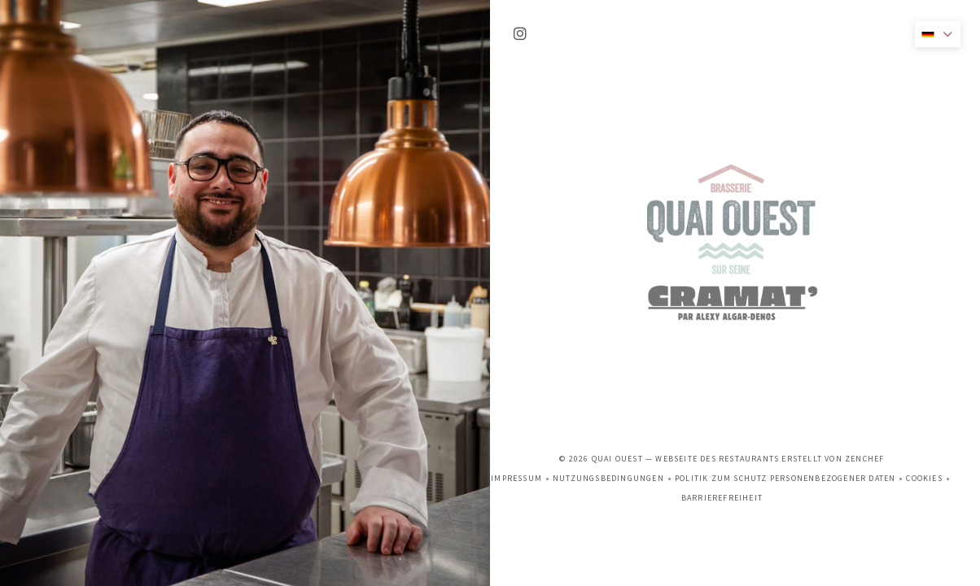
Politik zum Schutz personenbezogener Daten (790, 287)
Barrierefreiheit (722, 306)
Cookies (929, 287)
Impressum (522, 287)
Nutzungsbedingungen (614, 287)
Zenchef (864, 265)
